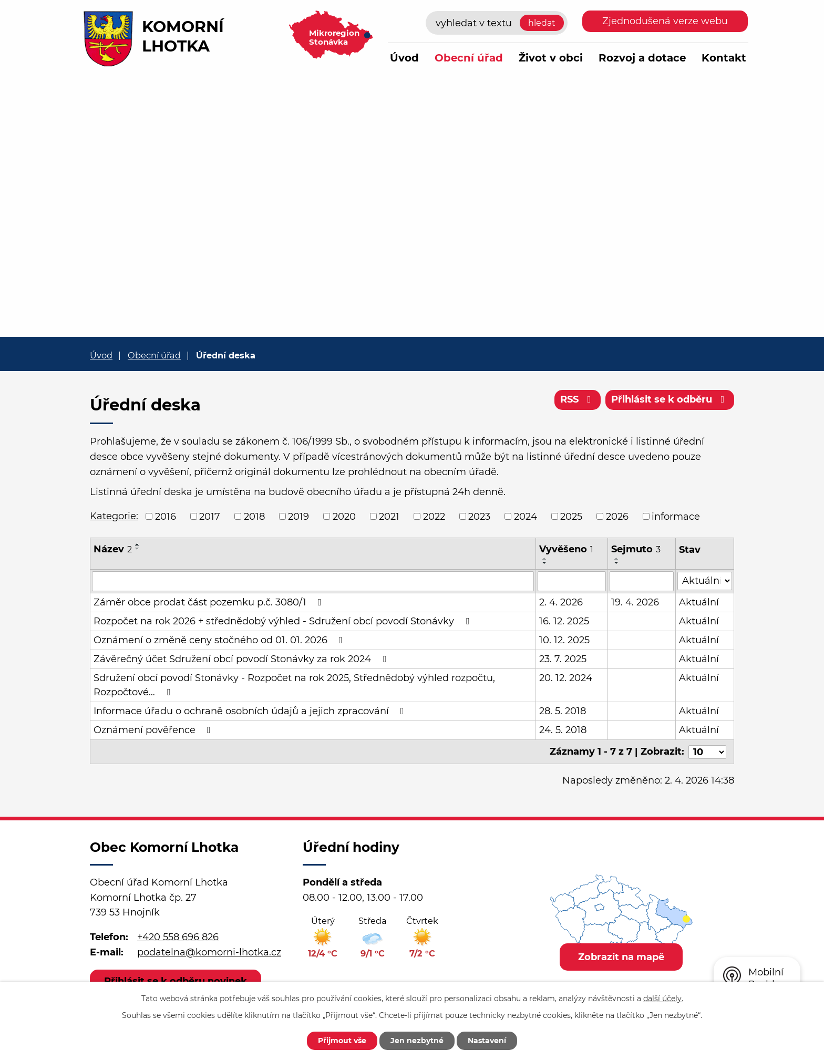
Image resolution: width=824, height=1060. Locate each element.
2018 (254, 516)
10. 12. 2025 (564, 640)
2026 (617, 516)
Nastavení (487, 1040)
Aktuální (699, 602)
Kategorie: (114, 516)
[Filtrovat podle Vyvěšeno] (572, 581)
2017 (209, 516)
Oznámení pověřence (154, 730)
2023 (479, 516)
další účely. (663, 998)
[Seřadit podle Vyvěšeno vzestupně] (545, 559)
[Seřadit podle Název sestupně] (137, 549)
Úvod (404, 58)
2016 (165, 516)
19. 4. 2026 (635, 602)
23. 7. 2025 (562, 659)
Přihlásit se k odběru (670, 399)
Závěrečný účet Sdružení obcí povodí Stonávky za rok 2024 (242, 659)
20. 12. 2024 (565, 678)
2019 (298, 516)
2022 (434, 516)
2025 (571, 516)
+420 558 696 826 (178, 937)
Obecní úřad (469, 58)
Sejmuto (636, 549)
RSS (577, 399)
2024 (525, 516)
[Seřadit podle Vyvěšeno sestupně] (545, 563)
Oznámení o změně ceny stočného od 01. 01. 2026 (220, 640)
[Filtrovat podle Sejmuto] (641, 581)
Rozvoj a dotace (642, 58)
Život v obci (551, 58)
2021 (389, 516)
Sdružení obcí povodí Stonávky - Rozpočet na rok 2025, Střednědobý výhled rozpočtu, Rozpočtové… (294, 685)
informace (676, 516)
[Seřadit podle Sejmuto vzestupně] (617, 559)
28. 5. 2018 (562, 711)
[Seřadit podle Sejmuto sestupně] (617, 563)
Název (113, 549)
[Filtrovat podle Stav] (704, 580)
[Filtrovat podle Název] (313, 581)
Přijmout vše (342, 1040)
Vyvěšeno (566, 549)
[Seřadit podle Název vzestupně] (137, 544)
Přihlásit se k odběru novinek (175, 980)
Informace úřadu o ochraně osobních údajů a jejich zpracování (251, 711)
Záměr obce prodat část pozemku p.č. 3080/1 (210, 602)
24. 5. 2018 (562, 730)
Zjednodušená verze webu (665, 21)
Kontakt (724, 58)
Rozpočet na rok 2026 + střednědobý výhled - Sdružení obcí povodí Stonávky (283, 621)
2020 (344, 516)
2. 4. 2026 (561, 602)
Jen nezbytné (417, 1040)
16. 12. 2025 (564, 621)
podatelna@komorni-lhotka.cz (209, 952)
